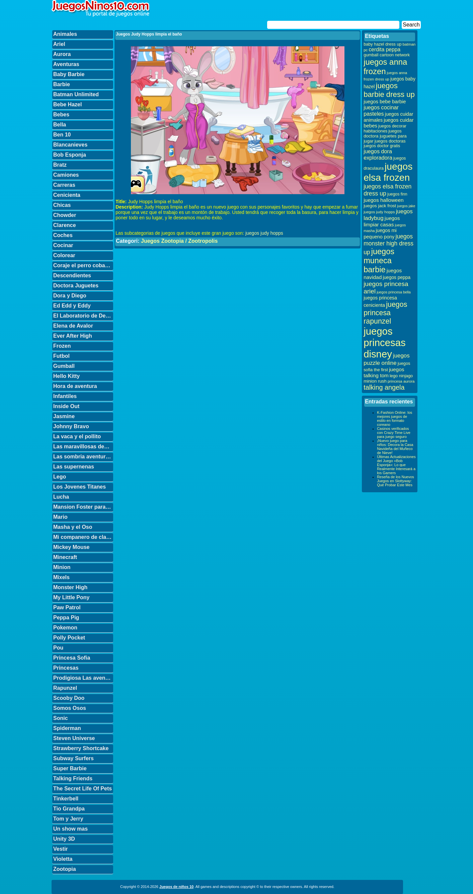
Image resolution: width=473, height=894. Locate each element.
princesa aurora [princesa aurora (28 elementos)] (401, 381)
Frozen (62, 346)
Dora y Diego (69, 295)
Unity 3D (64, 839)
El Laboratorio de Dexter (83, 316)
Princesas (66, 668)
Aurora (62, 54)
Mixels (61, 577)
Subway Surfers (73, 758)
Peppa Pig (66, 617)
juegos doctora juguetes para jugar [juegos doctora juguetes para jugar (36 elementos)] (385, 136)
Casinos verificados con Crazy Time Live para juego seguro (393, 433)
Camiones (66, 175)
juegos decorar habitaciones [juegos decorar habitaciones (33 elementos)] (385, 128)
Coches (63, 235)
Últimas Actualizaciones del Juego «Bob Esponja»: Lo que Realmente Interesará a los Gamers (396, 465)
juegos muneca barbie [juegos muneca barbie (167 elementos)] (379, 260)
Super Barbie (70, 768)
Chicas (62, 205)
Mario (60, 517)
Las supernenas (73, 466)
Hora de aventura (75, 386)
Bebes (61, 114)
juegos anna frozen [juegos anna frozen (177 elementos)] (385, 66)
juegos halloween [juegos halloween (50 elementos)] (384, 200)
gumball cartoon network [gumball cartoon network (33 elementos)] (387, 55)
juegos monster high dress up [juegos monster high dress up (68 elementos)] (388, 244)
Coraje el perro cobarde (83, 265)
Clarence (64, 225)
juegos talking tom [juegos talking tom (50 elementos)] (384, 372)
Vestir (60, 849)
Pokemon (65, 627)
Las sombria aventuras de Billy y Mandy (83, 456)
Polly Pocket (69, 637)
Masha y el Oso (72, 527)
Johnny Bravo (71, 426)
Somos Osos (69, 708)
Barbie (61, 84)
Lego (59, 477)
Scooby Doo (68, 698)
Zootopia (64, 869)
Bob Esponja (69, 155)
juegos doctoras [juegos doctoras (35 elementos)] (390, 141)
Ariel (59, 44)
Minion (62, 567)
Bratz (60, 165)
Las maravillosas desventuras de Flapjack (83, 446)
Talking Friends (72, 778)
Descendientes (72, 275)
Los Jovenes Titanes (79, 487)
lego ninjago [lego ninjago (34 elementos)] (401, 375)
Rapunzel (65, 688)
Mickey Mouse (71, 547)
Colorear (64, 255)
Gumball (64, 366)
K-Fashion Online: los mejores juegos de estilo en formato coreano (394, 418)
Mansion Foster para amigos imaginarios (83, 507)
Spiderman (67, 728)
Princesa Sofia (71, 658)
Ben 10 (62, 134)
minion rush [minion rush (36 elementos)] (375, 381)
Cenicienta (66, 195)
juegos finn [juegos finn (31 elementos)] (397, 194)
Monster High (70, 587)
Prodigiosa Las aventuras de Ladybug (83, 678)
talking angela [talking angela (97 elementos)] (384, 387)
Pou (58, 648)
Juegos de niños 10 (176, 887)
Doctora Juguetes (75, 285)
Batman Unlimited (76, 94)
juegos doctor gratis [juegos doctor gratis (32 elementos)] (382, 146)
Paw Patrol (67, 607)
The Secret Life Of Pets (82, 788)
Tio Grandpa (69, 809)
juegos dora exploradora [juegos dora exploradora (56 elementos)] (378, 154)
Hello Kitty (66, 376)
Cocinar (63, 245)
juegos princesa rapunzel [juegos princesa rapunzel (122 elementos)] (385, 312)
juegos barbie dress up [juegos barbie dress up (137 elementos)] (389, 90)
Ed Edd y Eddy (72, 306)
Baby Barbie (68, 74)
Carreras (64, 185)
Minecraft (65, 557)
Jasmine (64, 416)
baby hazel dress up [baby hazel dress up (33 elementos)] (382, 44)
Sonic (60, 718)
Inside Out (66, 406)
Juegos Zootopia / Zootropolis (179, 241)
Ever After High (72, 336)
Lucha (61, 497)
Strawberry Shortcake (80, 748)
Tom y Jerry (68, 819)
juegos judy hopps (264, 233)
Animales (65, 34)
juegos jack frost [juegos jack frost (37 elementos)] (380, 205)
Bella (59, 124)
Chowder (64, 215)
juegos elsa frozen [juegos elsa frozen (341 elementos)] (388, 172)
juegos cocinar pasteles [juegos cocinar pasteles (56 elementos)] (381, 110)
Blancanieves (70, 145)
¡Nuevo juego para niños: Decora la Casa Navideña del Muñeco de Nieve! (395, 447)
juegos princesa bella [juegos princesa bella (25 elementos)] (394, 292)
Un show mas (70, 829)
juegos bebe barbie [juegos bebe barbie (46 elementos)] (385, 101)
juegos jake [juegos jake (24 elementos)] (406, 206)
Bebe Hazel (67, 104)
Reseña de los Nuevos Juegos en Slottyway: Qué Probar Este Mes (395, 481)
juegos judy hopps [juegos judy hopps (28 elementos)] (379, 212)
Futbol (61, 356)
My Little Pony (71, 597)
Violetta (63, 859)
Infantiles (65, 396)
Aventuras (66, 64)
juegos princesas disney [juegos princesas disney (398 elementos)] (385, 342)
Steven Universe (74, 738)
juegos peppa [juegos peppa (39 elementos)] (396, 277)
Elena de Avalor (73, 326)
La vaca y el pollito (77, 436)
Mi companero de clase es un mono (83, 537)
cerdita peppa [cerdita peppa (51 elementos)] (384, 49)
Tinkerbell (65, 798)
